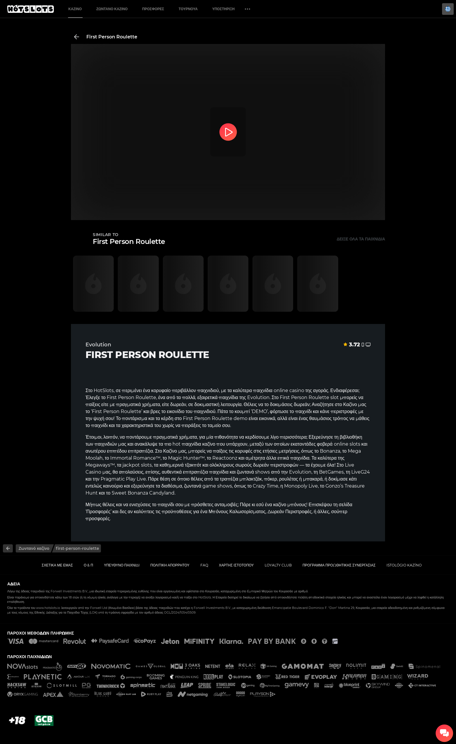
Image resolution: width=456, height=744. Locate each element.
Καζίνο (75, 9)
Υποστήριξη (223, 9)
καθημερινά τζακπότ (180, 465)
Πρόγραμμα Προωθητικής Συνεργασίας (338, 565)
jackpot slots (137, 465)
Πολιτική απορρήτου (169, 565)
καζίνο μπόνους (289, 504)
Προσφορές (153, 9)
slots (355, 444)
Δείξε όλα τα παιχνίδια (360, 239)
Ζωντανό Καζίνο (112, 9)
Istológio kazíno (404, 565)
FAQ (204, 565)
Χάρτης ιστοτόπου (236, 565)
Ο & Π (88, 565)
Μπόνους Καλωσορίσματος (237, 511)
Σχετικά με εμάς (57, 565)
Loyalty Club (278, 565)
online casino (289, 390)
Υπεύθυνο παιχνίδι (121, 565)
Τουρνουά (188, 9)
